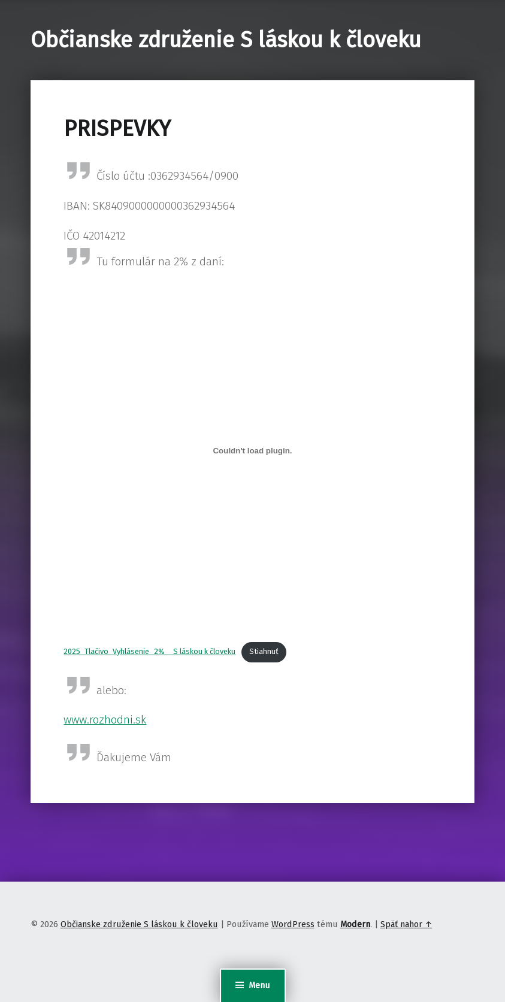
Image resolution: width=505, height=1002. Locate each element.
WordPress (293, 924)
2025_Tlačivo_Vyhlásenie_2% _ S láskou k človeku (149, 651)
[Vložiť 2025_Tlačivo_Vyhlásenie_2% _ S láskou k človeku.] (252, 450)
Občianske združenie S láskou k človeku (226, 40)
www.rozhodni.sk (104, 719)
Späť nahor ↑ (406, 924)
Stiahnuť (264, 651)
